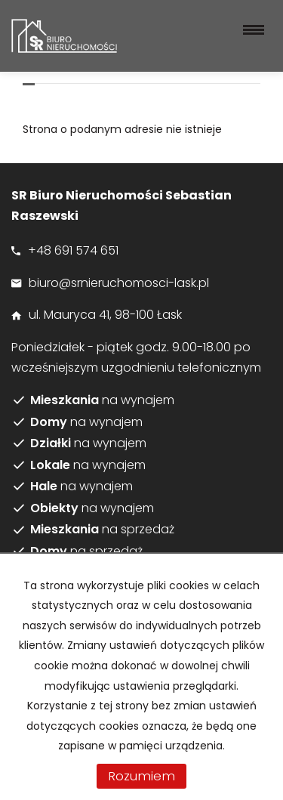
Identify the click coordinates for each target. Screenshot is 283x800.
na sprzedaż (102, 529)
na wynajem (102, 400)
